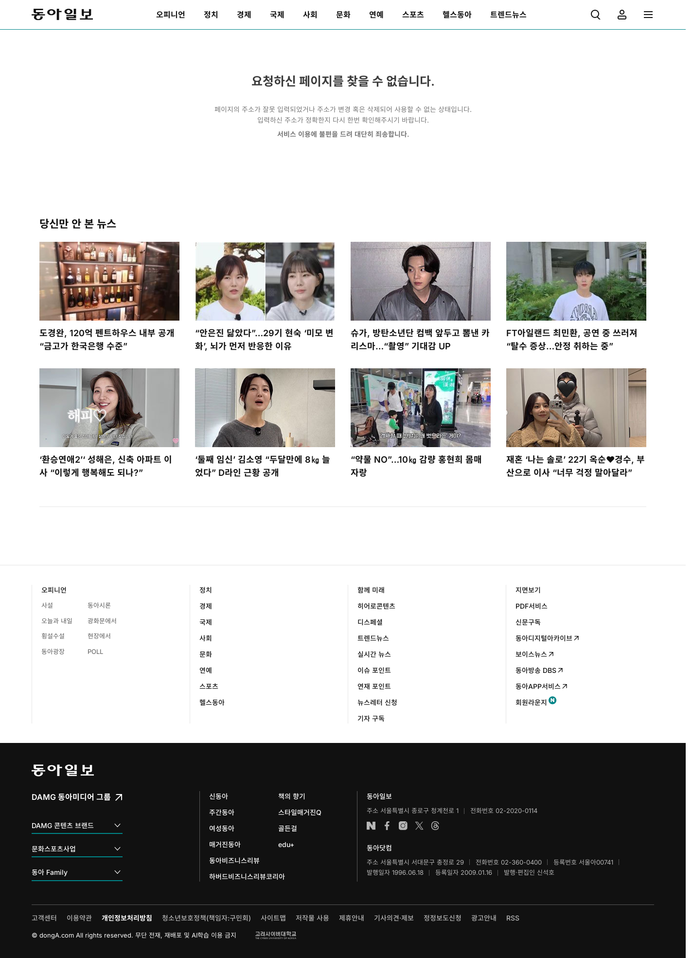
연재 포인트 (374, 686)
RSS (512, 918)
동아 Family (77, 872)
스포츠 (208, 686)
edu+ (286, 844)
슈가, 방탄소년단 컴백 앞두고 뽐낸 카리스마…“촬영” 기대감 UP (420, 339)
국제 (205, 622)
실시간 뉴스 (374, 654)
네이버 (371, 825)
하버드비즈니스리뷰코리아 (247, 876)
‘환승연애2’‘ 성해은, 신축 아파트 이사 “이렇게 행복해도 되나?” (105, 466)
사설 (47, 605)
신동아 (218, 796)
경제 (205, 606)
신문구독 (528, 622)
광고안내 (484, 918)
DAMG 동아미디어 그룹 (78, 797)
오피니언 (54, 590)
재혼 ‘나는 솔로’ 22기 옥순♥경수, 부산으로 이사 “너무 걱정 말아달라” (575, 466)
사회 (205, 638)
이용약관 (79, 918)
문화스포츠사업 (77, 849)
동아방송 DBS (539, 670)
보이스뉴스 (535, 654)
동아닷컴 (379, 848)
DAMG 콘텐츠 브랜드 (77, 826)
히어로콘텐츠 (376, 606)
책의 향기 (291, 796)
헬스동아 (212, 702)
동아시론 (99, 605)
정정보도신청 (443, 918)
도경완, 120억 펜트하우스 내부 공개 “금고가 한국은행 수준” (107, 339)
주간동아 (221, 812)
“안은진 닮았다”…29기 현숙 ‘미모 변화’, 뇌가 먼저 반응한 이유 (264, 339)
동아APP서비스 (542, 686)
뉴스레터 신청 (377, 702)
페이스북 (387, 825)
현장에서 (99, 636)
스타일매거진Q (299, 812)
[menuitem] (170, 14)
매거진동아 (225, 844)
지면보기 (528, 590)
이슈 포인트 (374, 670)
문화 (205, 654)
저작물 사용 (312, 918)
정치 (205, 590)
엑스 (419, 825)
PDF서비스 (531, 606)
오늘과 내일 (56, 621)
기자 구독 (371, 718)
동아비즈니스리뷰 (234, 860)
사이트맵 (273, 918)
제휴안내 (351, 918)
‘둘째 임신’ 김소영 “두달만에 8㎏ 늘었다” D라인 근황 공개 (262, 466)
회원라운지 (531, 702)
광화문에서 (102, 621)
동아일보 (62, 14)
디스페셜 (370, 622)
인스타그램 (403, 825)
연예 (205, 670)
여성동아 (221, 828)
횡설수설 (53, 636)
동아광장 (53, 651)
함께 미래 (371, 590)
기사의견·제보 (394, 918)
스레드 (435, 825)
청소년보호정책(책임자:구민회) (206, 918)
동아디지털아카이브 (547, 638)
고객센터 (44, 918)
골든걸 (287, 828)
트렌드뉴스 (373, 638)
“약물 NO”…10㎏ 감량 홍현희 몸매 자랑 (416, 466)
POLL (95, 651)
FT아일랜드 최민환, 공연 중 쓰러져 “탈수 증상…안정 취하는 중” (572, 339)
